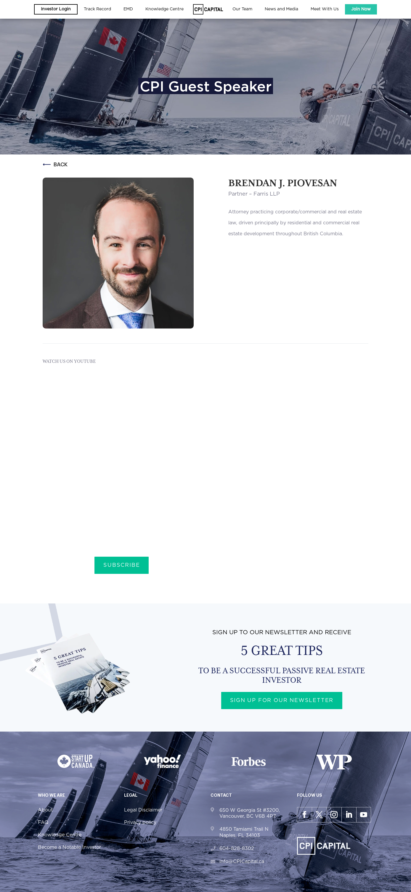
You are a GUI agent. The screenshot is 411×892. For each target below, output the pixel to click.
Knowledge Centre (164, 9)
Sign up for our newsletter (281, 700)
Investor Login (56, 9)
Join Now (361, 9)
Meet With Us (325, 9)
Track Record (97, 9)
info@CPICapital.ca (241, 861)
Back (55, 164)
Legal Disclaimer (143, 810)
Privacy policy (140, 822)
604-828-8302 (236, 848)
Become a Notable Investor (69, 847)
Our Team (242, 9)
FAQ (43, 822)
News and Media (281, 9)
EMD (128, 9)
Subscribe (121, 565)
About (45, 810)
